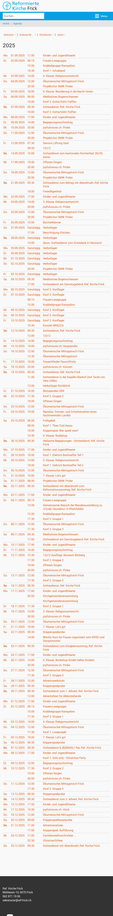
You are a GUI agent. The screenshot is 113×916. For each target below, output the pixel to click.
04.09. (18, 81)
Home (6, 23)
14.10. (18, 341)
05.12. (18, 737)
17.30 (30, 396)
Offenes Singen (52, 162)
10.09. (18, 128)
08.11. (18, 534)
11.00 (30, 377)
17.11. (18, 591)
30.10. (18, 470)
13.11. (18, 575)
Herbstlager (50, 228)
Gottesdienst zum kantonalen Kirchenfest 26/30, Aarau (73, 155)
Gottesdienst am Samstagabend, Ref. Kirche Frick (73, 284)
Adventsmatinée (53, 825)
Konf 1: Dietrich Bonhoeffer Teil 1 (63, 455)
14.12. (18, 799)
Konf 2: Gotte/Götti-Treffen (59, 102)
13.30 (30, 555)
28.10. (18, 455)
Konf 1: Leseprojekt (55, 732)
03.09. (18, 76)
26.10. (18, 441)
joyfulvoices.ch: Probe (56, 128)
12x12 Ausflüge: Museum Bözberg (64, 555)
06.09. (18, 97)
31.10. (18, 476)
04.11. (18, 500)
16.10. (18, 351)
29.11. (18, 686)
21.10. (18, 391)
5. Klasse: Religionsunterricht (61, 460)
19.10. (18, 372)
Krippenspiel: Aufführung (58, 830)
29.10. (18, 460)
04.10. (18, 279)
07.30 (30, 143)
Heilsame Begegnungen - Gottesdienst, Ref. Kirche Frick (73, 442)
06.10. (18, 289)
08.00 (30, 481)
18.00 (30, 92)
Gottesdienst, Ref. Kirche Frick (61, 107)
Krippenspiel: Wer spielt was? (60, 431)
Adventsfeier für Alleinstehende (62, 696)
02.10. (18, 264)
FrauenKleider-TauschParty (59, 362)
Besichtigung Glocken (56, 233)
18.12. (18, 815)
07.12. (18, 748)
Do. (5, 81)
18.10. (18, 367)
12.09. (18, 143)
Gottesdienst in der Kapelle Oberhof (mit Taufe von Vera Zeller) (74, 379)
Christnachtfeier (53, 841)
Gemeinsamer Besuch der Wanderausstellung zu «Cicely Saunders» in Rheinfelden (72, 507)
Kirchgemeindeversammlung (60, 596)
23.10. (18, 406)
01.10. (18, 258)
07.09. (18, 107)
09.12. (18, 763)
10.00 (30, 153)
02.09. (18, 61)
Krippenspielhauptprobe (57, 820)
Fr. (4, 92)
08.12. (18, 753)
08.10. (18, 310)
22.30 (30, 841)
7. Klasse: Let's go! (54, 476)
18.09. (18, 172)
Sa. (5, 97)
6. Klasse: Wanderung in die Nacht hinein (68, 92)
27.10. (18, 450)
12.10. (18, 331)
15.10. (18, 346)
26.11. (18, 660)
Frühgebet (49, 421)
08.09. (18, 117)
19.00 (30, 162)
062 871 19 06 (11, 896)
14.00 (30, 76)
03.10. (18, 274)
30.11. (18, 691)
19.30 (30, 71)
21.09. (18, 183)
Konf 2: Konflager (53, 289)
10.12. (18, 768)
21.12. (18, 825)
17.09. (18, 162)
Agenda (18, 23)
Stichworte (45, 34)
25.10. (18, 421)
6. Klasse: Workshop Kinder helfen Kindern (68, 660)
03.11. (18, 495)
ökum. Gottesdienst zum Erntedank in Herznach (72, 243)
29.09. (18, 248)
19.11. (18, 611)
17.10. (18, 362)
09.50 (30, 148)
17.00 (30, 55)
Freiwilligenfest (52, 191)
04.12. (18, 727)
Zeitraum (8, 34)
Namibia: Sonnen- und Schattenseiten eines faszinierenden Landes (70, 413)
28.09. (18, 238)
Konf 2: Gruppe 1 (53, 519)
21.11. (18, 627)
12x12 (47, 148)
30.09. (18, 253)
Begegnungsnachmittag (58, 122)
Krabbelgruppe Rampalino (59, 66)
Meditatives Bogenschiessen (60, 97)
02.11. (18, 486)
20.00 (30, 86)
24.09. (18, 202)
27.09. (18, 228)
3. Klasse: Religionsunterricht (61, 202)
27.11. (18, 670)
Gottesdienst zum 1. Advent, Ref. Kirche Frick (71, 691)
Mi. (5, 76)
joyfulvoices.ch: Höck (56, 810)
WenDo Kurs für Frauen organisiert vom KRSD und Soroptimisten (73, 639)
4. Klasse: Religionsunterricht (61, 76)
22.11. (18, 632)
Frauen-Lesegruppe (54, 61)
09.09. (18, 122)
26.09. (18, 222)
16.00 (30, 102)
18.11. (18, 606)
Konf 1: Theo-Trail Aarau (57, 426)
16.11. (18, 586)
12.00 (30, 81)
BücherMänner (52, 222)
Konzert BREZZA (53, 326)
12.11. (18, 555)
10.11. (18, 545)
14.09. (18, 153)
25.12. (18, 846)
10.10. (18, 320)
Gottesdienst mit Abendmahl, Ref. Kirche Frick (71, 846)
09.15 (30, 61)
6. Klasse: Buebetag (55, 436)
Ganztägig (33, 228)
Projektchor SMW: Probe (58, 86)
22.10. (18, 396)
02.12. (18, 707)
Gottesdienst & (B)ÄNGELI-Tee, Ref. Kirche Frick (72, 748)
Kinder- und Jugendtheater (59, 55)
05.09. (18, 92)
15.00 (30, 66)
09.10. (18, 315)
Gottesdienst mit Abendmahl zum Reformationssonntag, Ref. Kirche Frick (67, 488)
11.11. (18, 550)
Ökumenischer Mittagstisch (60, 356)
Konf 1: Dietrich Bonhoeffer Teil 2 (63, 465)
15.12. (18, 804)
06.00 (30, 421)
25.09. (18, 212)
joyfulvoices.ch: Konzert (57, 367)
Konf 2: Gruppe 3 (53, 529)
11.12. (18, 784)
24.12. (18, 836)
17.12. (18, 810)
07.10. (18, 295)
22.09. (18, 197)
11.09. (18, 133)
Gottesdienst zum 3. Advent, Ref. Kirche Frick (71, 799)
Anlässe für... (26, 34)
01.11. (18, 481)
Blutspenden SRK (53, 391)
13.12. (18, 794)
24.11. (18, 655)
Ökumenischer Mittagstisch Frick (63, 81)
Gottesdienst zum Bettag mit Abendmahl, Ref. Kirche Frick (75, 184)
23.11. (18, 646)
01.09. (18, 55)
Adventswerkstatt (54, 681)
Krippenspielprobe (54, 632)
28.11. (18, 681)
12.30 (30, 356)
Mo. (5, 55)
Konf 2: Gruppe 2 (53, 396)
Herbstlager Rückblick (56, 386)
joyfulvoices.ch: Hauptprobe (60, 346)
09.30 (30, 107)
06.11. (18, 524)
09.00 (30, 97)
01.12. (18, 701)
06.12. (18, 743)
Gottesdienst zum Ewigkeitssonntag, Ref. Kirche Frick (72, 648)
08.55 (30, 426)
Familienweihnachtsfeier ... (59, 836)
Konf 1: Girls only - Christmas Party (64, 758)
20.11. (18, 622)
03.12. (18, 722)
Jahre (60, 34)
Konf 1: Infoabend (54, 71)
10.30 (30, 436)
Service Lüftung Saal (56, 143)
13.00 (30, 386)
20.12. (18, 820)
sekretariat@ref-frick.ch (17, 900)
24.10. (18, 412)
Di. (5, 61)
